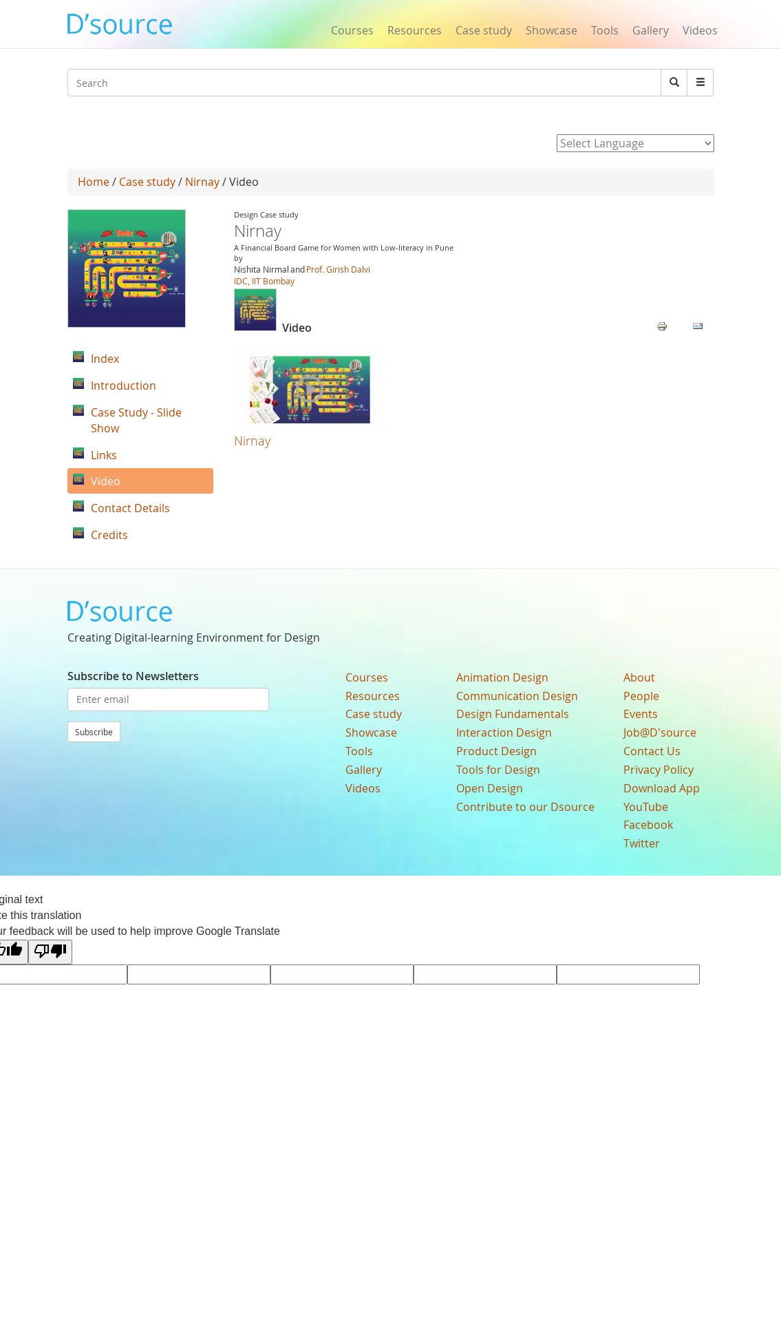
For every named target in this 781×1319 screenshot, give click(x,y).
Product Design (496, 751)
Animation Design (502, 677)
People (641, 696)
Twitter (641, 843)
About (639, 677)
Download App (661, 788)
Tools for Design (498, 769)
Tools (605, 30)
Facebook (648, 824)
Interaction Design (504, 732)
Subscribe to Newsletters (133, 676)
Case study (484, 30)
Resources (414, 30)
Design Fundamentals (512, 713)
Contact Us (652, 751)
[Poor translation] (50, 952)
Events (640, 713)
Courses (352, 30)
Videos (700, 30)
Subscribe (94, 731)
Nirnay (202, 181)
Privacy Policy (658, 769)
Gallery (650, 30)
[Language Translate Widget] (635, 143)
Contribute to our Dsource (525, 806)
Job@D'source (659, 732)
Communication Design (517, 696)
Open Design (489, 788)
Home (93, 181)
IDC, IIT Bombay (264, 280)
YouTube (645, 806)
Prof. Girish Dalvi (338, 269)
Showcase (551, 30)
